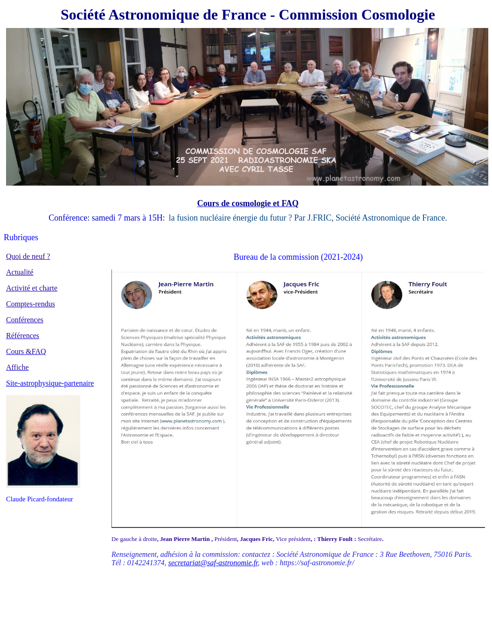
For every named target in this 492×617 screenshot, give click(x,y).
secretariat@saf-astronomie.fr (213, 563)
